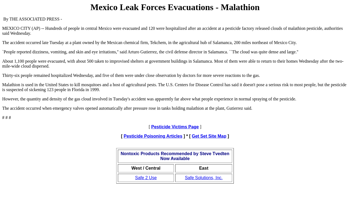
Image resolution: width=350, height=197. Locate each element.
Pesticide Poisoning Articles (153, 136)
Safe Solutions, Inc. (204, 177)
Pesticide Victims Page (175, 126)
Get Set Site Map (209, 136)
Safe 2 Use (146, 177)
